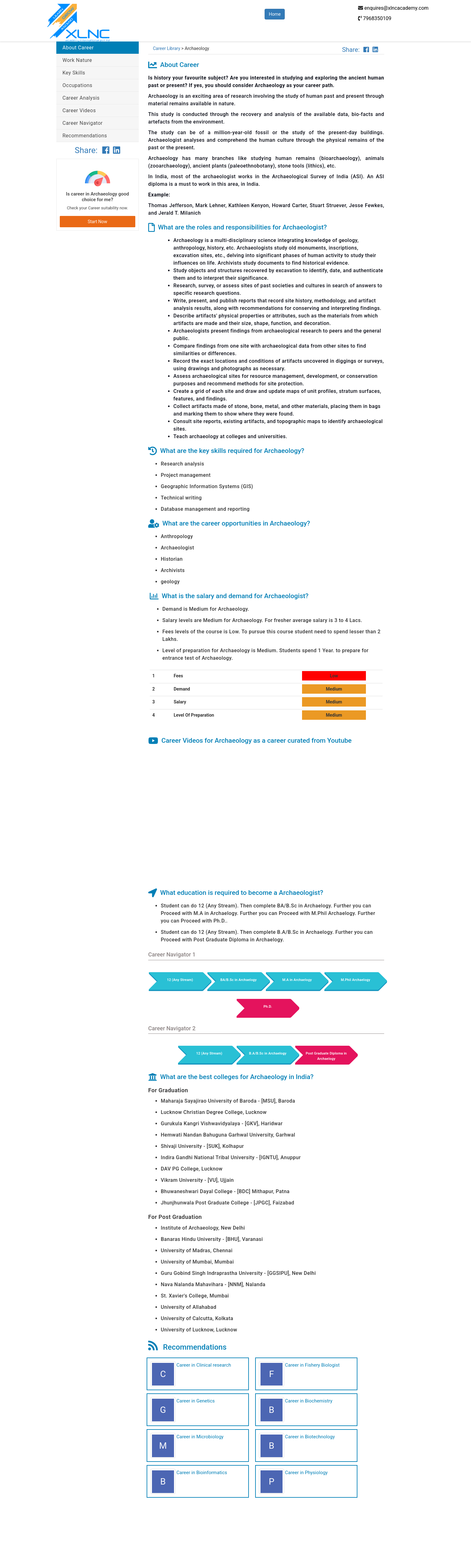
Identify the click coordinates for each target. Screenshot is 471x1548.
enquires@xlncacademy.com (396, 8)
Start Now (97, 221)
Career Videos (79, 110)
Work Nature (77, 60)
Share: (87, 150)
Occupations (78, 85)
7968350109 (374, 18)
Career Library (166, 48)
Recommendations (85, 136)
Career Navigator (83, 123)
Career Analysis (81, 98)
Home (275, 14)
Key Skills (74, 73)
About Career (78, 48)
